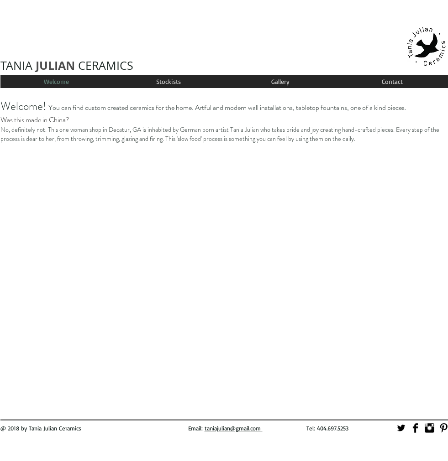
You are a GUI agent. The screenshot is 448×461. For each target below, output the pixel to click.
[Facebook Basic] (415, 428)
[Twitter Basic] (401, 428)
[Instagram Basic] (429, 428)
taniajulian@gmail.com (234, 428)
